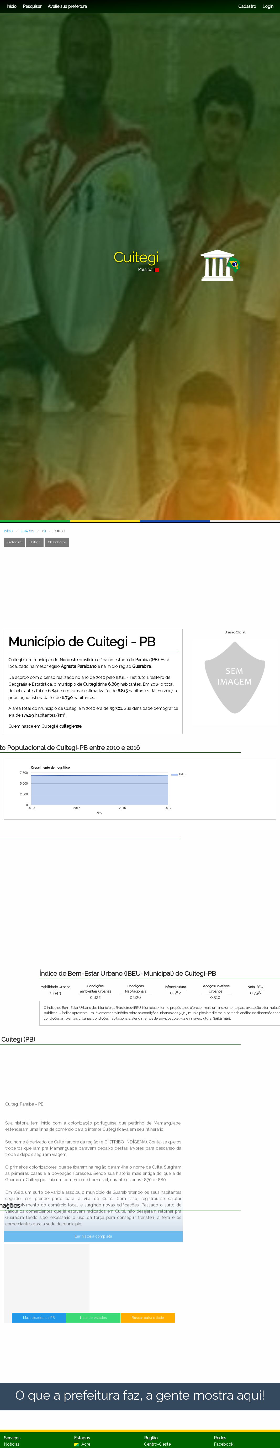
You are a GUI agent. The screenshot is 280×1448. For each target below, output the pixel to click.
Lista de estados (93, 1321)
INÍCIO (8, 531)
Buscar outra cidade (130, 1321)
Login (267, 6)
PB (44, 531)
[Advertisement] (99, 588)
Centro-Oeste (157, 1444)
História (34, 542)
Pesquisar (32, 6)
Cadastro (247, 6)
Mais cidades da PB (56, 1321)
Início (12, 6)
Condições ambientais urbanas (215, 988)
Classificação (57, 542)
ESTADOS (27, 531)
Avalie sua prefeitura (67, 6)
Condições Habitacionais (255, 988)
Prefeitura (14, 542)
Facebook (223, 1444)
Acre (82, 1444)
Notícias (12, 1444)
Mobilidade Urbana (176, 987)
